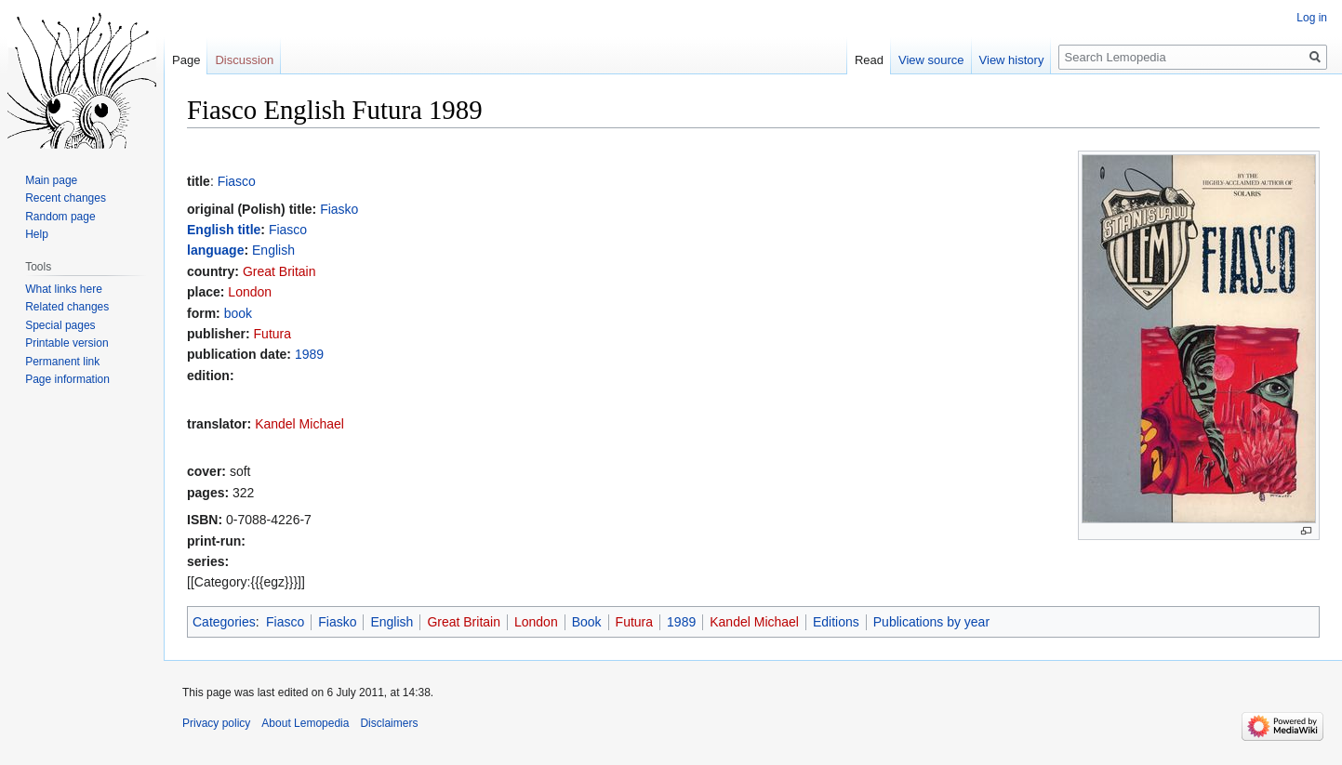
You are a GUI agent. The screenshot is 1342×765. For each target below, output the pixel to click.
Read (869, 60)
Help (36, 234)
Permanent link (62, 361)
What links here (63, 289)
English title (223, 229)
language (215, 250)
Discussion (244, 60)
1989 (309, 354)
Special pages (60, 325)
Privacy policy (216, 723)
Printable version (66, 343)
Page (186, 60)
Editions (836, 621)
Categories (224, 621)
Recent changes (65, 197)
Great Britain (279, 271)
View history (1011, 60)
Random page (60, 216)
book (238, 313)
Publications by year (931, 621)
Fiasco (237, 181)
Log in (1311, 17)
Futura (272, 333)
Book (587, 621)
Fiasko (339, 209)
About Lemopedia (305, 723)
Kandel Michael (299, 423)
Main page (51, 180)
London (250, 291)
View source (931, 60)
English (273, 250)
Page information (67, 379)
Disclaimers (389, 723)
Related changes (67, 306)
